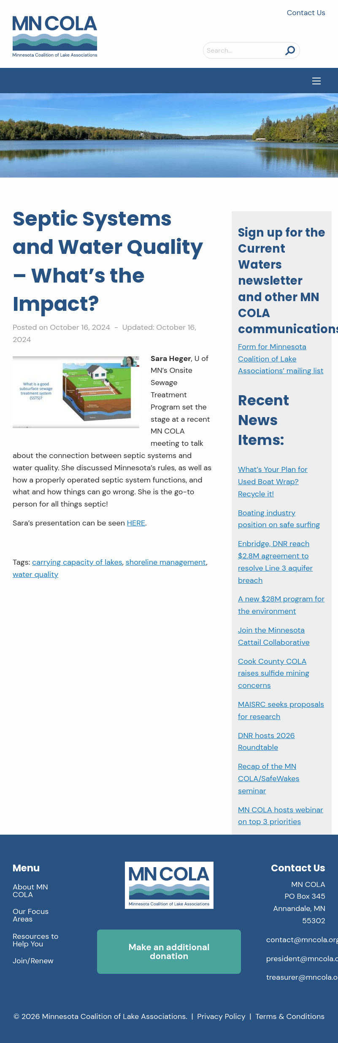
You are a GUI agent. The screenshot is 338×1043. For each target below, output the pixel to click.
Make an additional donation (168, 951)
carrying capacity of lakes (77, 562)
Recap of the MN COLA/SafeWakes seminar (269, 778)
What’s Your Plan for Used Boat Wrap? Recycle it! (273, 481)
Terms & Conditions (289, 1016)
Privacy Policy (221, 1016)
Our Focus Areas (31, 915)
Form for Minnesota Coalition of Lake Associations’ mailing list (281, 359)
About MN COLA (30, 891)
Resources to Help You (36, 940)
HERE (136, 523)
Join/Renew (33, 961)
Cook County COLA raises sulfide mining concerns (273, 673)
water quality (35, 574)
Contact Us (306, 12)
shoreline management (166, 562)
